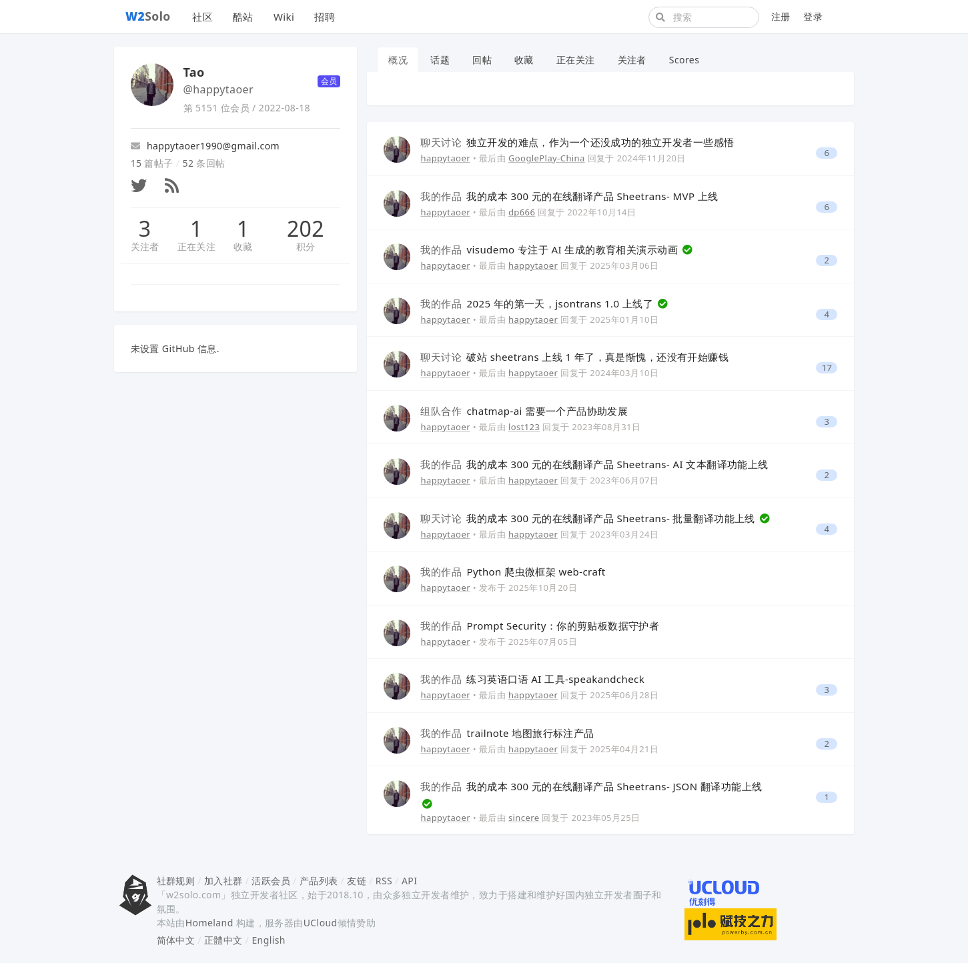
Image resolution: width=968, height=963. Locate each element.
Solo (148, 16)
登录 (813, 16)
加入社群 (223, 880)
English (269, 940)
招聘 (324, 16)
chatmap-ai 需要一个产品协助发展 (524, 410)
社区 (202, 16)
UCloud (321, 922)
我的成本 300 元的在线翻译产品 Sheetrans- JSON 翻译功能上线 (591, 786)
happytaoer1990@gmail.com (205, 145)
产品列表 (319, 880)
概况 (398, 59)
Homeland (209, 922)
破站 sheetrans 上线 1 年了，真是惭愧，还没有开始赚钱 (574, 356)
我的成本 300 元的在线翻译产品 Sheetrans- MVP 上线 (569, 196)
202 (305, 228)
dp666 (521, 212)
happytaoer (445, 158)
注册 (781, 16)
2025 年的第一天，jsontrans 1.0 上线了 (538, 303)
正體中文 (223, 940)
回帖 (482, 59)
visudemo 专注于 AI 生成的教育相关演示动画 (550, 249)
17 (827, 367)
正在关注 (196, 246)
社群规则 (176, 880)
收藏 (243, 246)
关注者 (145, 246)
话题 (440, 59)
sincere (524, 818)
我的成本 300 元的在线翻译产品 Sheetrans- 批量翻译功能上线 (589, 518)
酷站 (243, 16)
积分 (306, 246)
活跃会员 (271, 880)
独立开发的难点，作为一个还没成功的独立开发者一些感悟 (577, 142)
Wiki (284, 16)
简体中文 (176, 940)
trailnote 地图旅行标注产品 (507, 733)
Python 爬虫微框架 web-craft (512, 571)
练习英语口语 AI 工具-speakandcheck (532, 679)
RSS (384, 880)
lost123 (524, 427)
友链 (356, 880)
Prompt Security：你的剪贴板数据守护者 (539, 625)
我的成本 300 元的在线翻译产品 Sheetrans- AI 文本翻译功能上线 (594, 464)
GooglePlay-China (546, 158)
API (409, 880)
